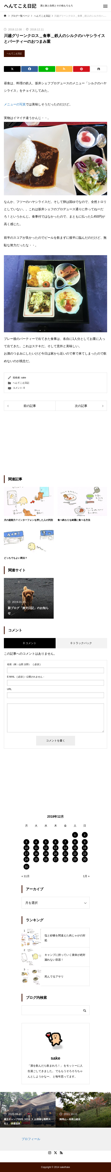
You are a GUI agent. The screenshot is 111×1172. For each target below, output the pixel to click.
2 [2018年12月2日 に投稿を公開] (85, 834)
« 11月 (26, 876)
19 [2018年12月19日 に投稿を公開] (45, 853)
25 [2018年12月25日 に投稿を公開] (36, 859)
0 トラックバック (81, 643)
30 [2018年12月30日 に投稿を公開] (84, 859)
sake (23, 377)
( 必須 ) (23, 664)
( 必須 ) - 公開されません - (25, 677)
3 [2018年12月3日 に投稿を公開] (26, 842)
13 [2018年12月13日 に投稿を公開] (55, 847)
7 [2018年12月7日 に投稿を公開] (65, 842)
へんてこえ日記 (14, 53)
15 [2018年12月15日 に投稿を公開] (75, 847)
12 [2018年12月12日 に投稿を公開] (45, 847)
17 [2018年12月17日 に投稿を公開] (26, 853)
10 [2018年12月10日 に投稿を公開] (26, 847)
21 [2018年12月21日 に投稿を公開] (65, 853)
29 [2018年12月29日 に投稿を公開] (75, 859)
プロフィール (31, 1139)
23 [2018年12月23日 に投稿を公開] (84, 853)
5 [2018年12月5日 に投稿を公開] (46, 842)
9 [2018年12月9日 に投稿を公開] (85, 842)
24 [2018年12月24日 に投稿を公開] (26, 859)
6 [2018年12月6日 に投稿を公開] (55, 842)
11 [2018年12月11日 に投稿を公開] (36, 847)
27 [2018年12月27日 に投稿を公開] (55, 859)
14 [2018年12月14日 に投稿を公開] (65, 847)
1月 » (86, 876)
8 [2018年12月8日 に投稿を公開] (75, 842)
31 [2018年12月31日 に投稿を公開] (26, 866)
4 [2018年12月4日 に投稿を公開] (36, 842)
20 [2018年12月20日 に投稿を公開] (55, 853)
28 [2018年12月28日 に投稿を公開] (65, 859)
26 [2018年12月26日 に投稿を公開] (45, 859)
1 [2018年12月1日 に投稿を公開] (75, 834)
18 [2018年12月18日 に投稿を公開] (36, 853)
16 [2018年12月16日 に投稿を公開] (84, 847)
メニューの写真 (15, 104)
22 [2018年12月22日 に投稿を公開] (75, 853)
